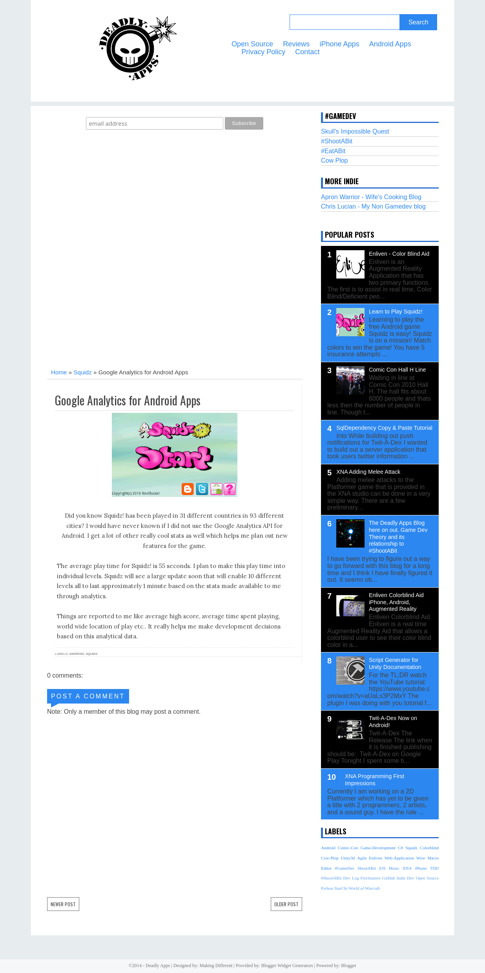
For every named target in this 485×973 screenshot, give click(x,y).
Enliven (375, 858)
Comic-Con (348, 847)
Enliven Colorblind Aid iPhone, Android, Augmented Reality (396, 602)
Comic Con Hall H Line (397, 369)
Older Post (286, 904)
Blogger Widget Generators (287, 965)
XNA (407, 868)
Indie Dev (405, 878)
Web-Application (399, 858)
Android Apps (390, 44)
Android (76, 654)
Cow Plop (334, 160)
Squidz (82, 372)
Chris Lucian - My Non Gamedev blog (373, 206)
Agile (361, 858)
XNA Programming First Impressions (374, 779)
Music (393, 868)
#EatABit (333, 151)
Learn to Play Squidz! (396, 311)
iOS (382, 868)
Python (327, 888)
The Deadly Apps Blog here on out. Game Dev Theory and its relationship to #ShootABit (398, 537)
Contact (307, 52)
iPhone (421, 868)
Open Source (252, 44)
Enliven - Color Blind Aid (399, 254)
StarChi (341, 888)
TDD (434, 868)
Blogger (348, 965)
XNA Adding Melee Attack (368, 472)
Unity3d (348, 858)
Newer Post (63, 904)
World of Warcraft (364, 888)
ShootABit (366, 868)
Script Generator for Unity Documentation (395, 663)
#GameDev (344, 868)
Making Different (216, 965)
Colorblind (429, 847)
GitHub (388, 878)
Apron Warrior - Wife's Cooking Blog (371, 197)
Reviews (296, 44)
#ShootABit (336, 141)
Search (418, 22)
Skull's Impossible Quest (355, 131)
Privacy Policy (263, 52)
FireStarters (371, 878)
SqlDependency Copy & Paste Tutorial (384, 428)
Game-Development (378, 847)
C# (400, 847)
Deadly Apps (158, 965)
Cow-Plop (330, 858)
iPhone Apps (339, 44)
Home (59, 372)
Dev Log (351, 878)
